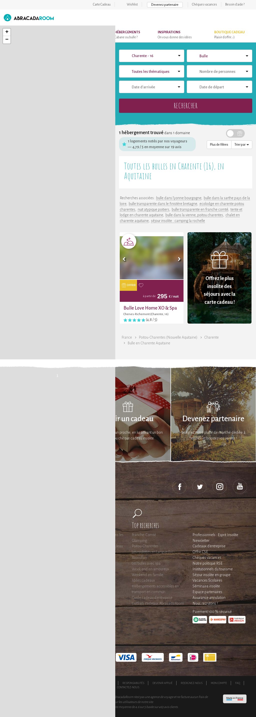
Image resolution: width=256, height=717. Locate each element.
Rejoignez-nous (191, 682)
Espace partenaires (207, 592)
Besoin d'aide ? (234, 4)
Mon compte (219, 682)
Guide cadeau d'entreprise (152, 598)
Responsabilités (133, 682)
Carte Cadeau (101, 4)
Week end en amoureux (150, 569)
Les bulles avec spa (146, 563)
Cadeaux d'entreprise (209, 546)
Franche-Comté (144, 535)
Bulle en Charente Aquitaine (149, 343)
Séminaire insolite (206, 586)
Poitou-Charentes (145, 546)
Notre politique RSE (207, 563)
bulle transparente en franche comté (200, 209)
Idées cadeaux (143, 580)
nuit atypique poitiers (153, 209)
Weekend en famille (147, 575)
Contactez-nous (128, 687)
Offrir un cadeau (128, 419)
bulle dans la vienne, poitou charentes (194, 215)
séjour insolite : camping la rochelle (178, 221)
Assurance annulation (209, 598)
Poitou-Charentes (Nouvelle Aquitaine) (168, 337)
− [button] (6, 40)
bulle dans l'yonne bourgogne (178, 198)
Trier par (241, 144)
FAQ (237, 682)
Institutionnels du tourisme (212, 569)
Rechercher (185, 105)
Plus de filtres (219, 144)
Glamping (139, 541)
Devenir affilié (162, 682)
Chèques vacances (204, 4)
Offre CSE (200, 552)
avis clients (171, 707)
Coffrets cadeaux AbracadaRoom (158, 603)
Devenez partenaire (164, 5)
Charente (211, 337)
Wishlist (132, 4)
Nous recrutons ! (205, 603)
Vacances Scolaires (207, 580)
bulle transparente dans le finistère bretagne (163, 204)
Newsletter (201, 541)
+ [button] (6, 32)
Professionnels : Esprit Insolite (215, 535)
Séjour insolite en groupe (211, 575)
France (127, 337)
